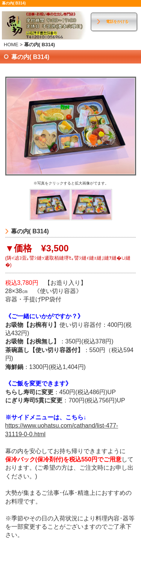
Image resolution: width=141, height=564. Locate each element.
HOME (11, 44)
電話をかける (117, 22)
